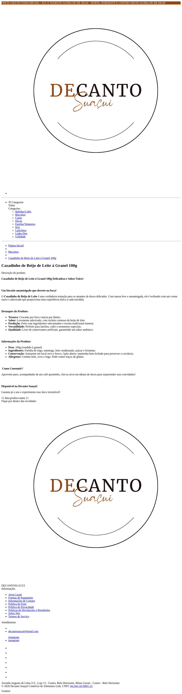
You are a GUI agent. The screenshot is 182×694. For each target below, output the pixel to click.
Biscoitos (20, 214)
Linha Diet (21, 233)
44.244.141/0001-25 (81, 686)
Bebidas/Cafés (23, 211)
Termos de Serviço (18, 616)
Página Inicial (16, 245)
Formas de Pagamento (20, 597)
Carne (18, 217)
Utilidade (20, 236)
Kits (17, 227)
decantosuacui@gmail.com (23, 631)
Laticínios (20, 230)
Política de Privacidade (21, 607)
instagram (13, 637)
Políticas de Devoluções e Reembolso (29, 610)
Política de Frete (17, 603)
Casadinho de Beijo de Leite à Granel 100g (32, 258)
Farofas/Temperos (25, 224)
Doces (18, 220)
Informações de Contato (21, 600)
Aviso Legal (15, 594)
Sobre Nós (14, 613)
